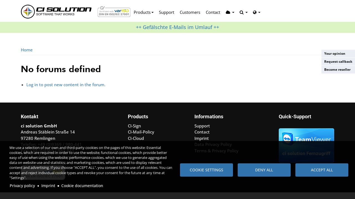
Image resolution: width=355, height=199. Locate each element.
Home (27, 50)
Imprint (48, 185)
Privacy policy (22, 185)
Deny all (264, 169)
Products (142, 12)
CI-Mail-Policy (141, 132)
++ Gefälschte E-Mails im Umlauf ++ (177, 27)
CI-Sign (134, 126)
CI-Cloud (136, 138)
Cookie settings (206, 169)
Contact (213, 12)
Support (166, 12)
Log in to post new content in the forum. (65, 84)
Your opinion (334, 53)
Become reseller (337, 69)
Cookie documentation (82, 185)
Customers (190, 12)
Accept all (322, 169)
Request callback (338, 61)
